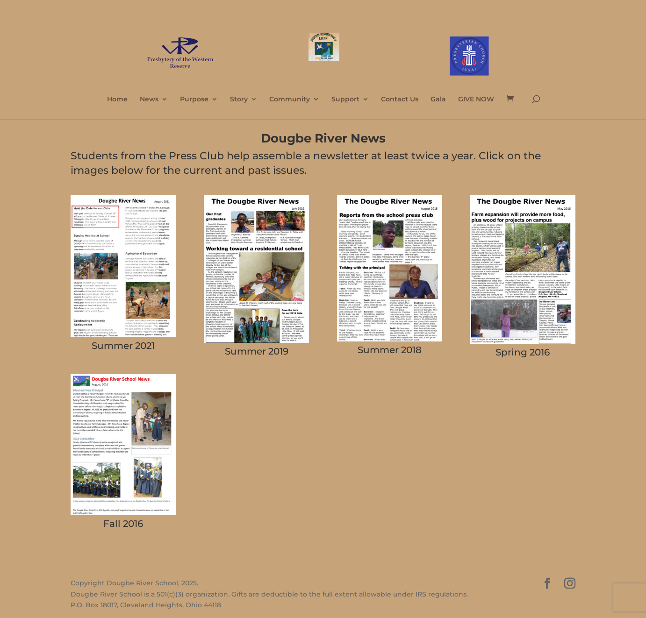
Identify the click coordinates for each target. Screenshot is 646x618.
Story (239, 99)
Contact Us (399, 99)
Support (345, 99)
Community (289, 99)
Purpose (194, 99)
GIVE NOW (476, 99)
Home (117, 99)
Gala (438, 99)
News (149, 99)
